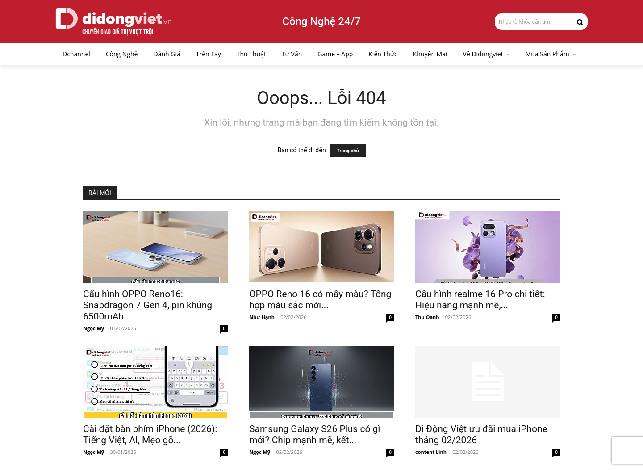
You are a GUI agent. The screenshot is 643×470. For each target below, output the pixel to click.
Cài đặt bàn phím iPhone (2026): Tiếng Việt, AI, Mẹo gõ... (150, 434)
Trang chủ (348, 151)
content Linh (431, 452)
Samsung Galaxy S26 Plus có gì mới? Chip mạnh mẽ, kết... (314, 434)
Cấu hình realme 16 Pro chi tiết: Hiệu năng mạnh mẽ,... (480, 300)
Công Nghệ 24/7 (321, 21)
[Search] (580, 21)
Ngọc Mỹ (93, 328)
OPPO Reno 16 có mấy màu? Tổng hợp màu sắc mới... (320, 300)
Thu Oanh (427, 317)
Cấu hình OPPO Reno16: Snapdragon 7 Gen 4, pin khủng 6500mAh (147, 305)
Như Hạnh (262, 317)
